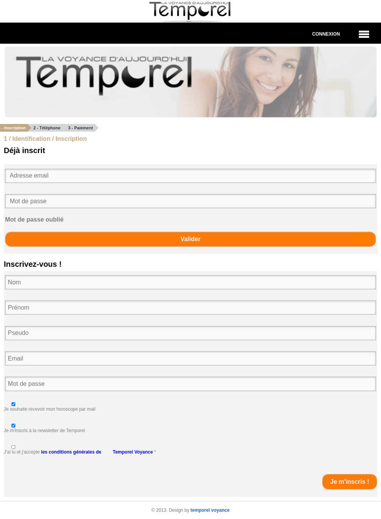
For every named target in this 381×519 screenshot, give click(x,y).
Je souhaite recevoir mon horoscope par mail (49, 409)
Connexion (326, 34)
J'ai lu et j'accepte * (80, 452)
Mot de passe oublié (34, 219)
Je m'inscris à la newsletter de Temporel (44, 430)
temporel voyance (210, 510)
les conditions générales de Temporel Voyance (97, 452)
